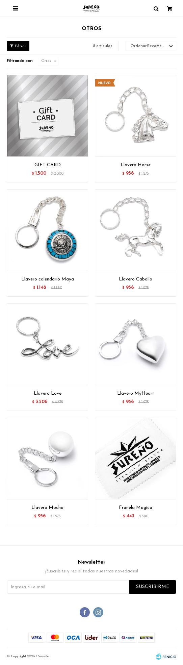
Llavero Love (47, 393)
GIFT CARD (47, 165)
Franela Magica (135, 507)
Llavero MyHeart (135, 393)
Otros (46, 61)
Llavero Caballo (135, 279)
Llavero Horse (136, 165)
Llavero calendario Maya (47, 279)
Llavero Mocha (47, 507)
